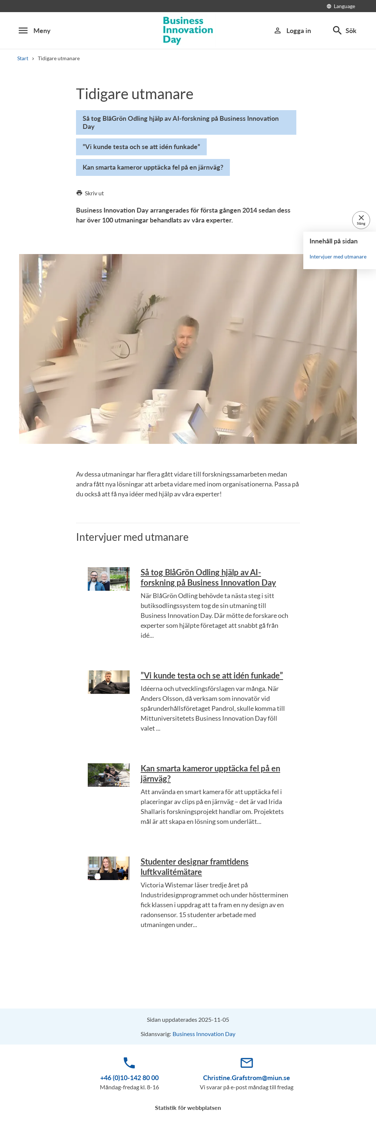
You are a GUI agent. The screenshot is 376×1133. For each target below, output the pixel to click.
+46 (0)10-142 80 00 (129, 1078)
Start (22, 58)
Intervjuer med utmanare (338, 256)
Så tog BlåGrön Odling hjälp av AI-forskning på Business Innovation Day (208, 577)
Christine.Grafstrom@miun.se (246, 1078)
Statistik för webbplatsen (188, 1107)
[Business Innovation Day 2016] (188, 30)
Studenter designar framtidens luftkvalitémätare (195, 867)
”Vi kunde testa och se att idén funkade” (212, 675)
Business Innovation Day (204, 1033)
